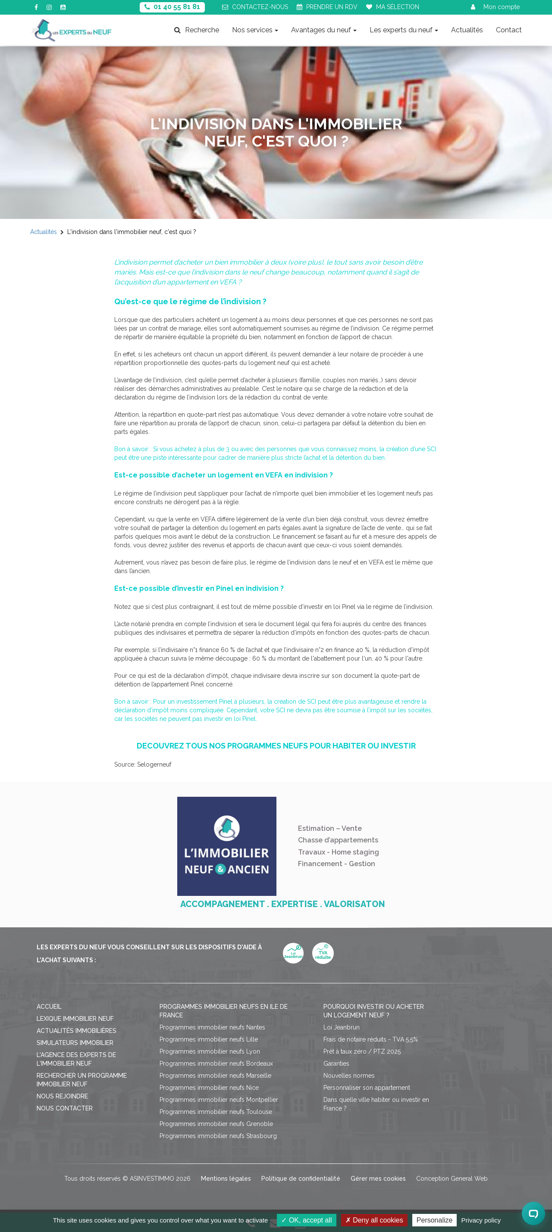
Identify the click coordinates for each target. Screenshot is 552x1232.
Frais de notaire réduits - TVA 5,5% (370, 1039)
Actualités (467, 30)
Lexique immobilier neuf (75, 1018)
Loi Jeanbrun (341, 1027)
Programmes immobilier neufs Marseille (215, 1075)
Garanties (336, 1063)
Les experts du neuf (404, 30)
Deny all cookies (374, 1220)
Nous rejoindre (62, 1096)
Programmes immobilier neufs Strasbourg (218, 1135)
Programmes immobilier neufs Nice (209, 1087)
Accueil (49, 1006)
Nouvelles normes (349, 1075)
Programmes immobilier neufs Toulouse (216, 1111)
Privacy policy (481, 1220)
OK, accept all (306, 1220)
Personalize (435, 1220)
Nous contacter (65, 1108)
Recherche (196, 30)
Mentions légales (226, 1178)
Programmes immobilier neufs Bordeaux (216, 1063)
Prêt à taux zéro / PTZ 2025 (362, 1051)
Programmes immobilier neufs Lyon (210, 1051)
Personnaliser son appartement (366, 1087)
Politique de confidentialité (300, 1178)
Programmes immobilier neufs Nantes (212, 1027)
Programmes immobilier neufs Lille (209, 1039)
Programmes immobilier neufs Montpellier (219, 1099)
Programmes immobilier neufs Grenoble (216, 1123)
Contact (509, 30)
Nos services (255, 30)
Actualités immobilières (76, 1030)
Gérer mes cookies (378, 1178)
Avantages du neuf (324, 30)
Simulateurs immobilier (75, 1042)
